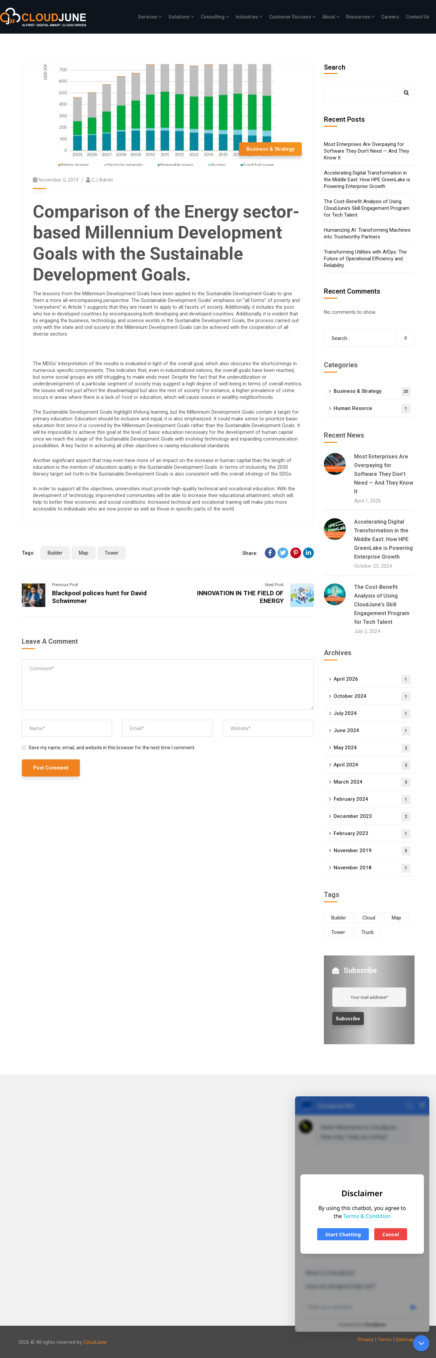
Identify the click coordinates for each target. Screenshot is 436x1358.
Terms (385, 1339)
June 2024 (372, 730)
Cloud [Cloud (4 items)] (368, 918)
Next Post (274, 584)
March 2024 (372, 782)
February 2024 (372, 799)
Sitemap (405, 1339)
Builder (55, 553)
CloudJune (95, 1342)
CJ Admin (102, 180)
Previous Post (65, 584)
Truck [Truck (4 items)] (367, 932)
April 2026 (372, 679)
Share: (250, 553)
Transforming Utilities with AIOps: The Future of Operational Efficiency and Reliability (365, 258)
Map (83, 553)
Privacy (366, 1339)
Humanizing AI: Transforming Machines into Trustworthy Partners (367, 233)
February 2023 (372, 833)
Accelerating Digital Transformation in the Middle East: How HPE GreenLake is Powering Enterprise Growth (367, 179)
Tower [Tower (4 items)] (338, 932)
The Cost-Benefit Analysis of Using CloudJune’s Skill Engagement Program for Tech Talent (366, 208)
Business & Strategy (270, 149)
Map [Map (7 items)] (396, 918)
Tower (111, 553)
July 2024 (372, 713)
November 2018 (372, 868)
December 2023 (372, 816)
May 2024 (372, 748)
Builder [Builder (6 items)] (338, 918)
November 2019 (372, 851)
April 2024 (372, 765)
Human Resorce (372, 408)
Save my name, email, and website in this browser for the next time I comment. (112, 747)
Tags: (28, 553)
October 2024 (372, 696)
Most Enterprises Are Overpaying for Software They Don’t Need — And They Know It (366, 151)
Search (334, 67)
